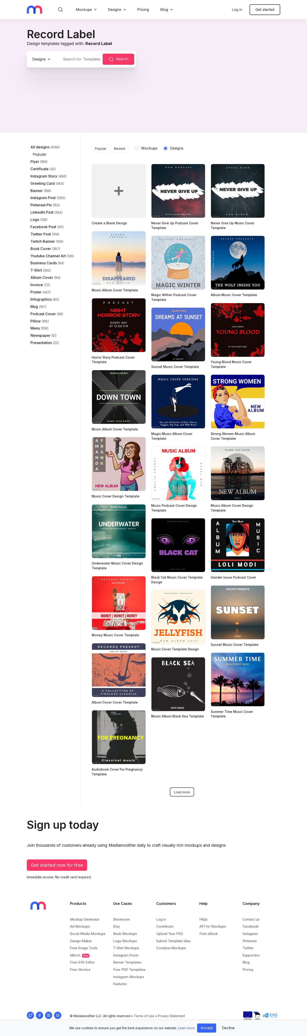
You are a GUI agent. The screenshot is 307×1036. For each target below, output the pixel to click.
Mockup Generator (84, 919)
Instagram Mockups (128, 977)
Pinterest (250, 941)
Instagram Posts (126, 955)
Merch (79, 955)
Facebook (250, 926)
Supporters (251, 955)
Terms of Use (144, 1016)
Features (120, 984)
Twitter (248, 948)
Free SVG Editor (82, 962)
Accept (207, 1028)
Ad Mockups (80, 926)
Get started (264, 9)
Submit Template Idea (173, 941)
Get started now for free (57, 865)
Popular (100, 148)
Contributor (165, 926)
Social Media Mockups (88, 933)
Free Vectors (80, 969)
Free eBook (208, 933)
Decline (228, 1028)
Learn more (186, 1028)
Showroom (121, 919)
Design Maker (81, 941)
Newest (119, 148)
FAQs (203, 919)
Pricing (143, 9)
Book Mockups (125, 933)
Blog (164, 9)
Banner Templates (127, 962)
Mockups (84, 9)
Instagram (250, 933)
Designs (114, 9)
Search (118, 59)
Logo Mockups (125, 941)
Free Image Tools (83, 948)
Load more (182, 792)
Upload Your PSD (169, 933)
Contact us (251, 919)
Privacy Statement (171, 1016)
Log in (237, 9)
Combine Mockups (171, 948)
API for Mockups (212, 926)
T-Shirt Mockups (126, 948)
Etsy (116, 926)
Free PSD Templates (129, 969)
